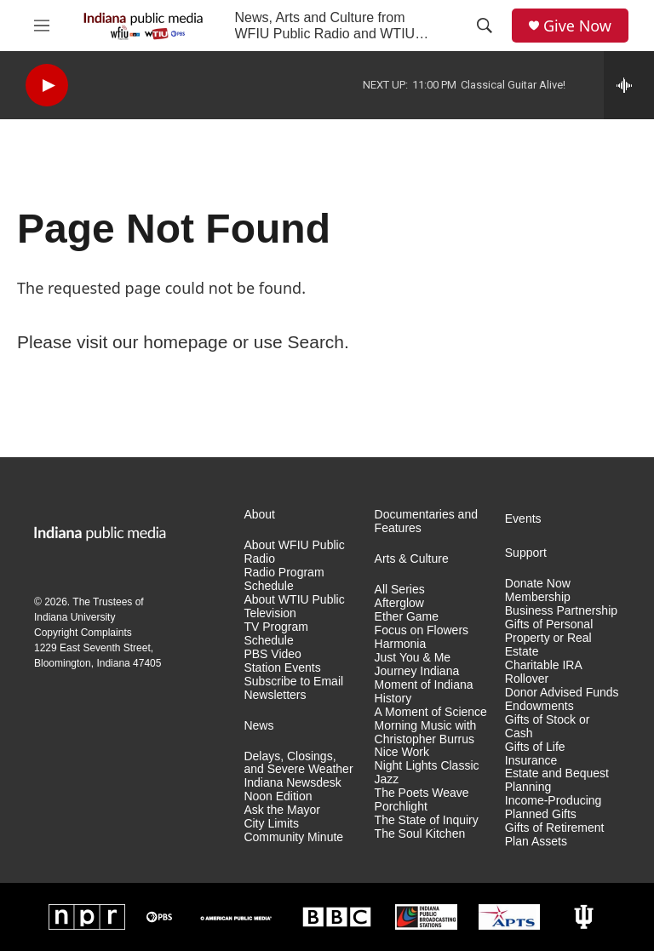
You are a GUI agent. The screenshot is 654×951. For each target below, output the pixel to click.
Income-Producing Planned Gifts (553, 807)
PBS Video (272, 654)
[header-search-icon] (484, 25)
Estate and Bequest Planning (557, 780)
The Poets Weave (422, 793)
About (259, 514)
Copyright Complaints (83, 633)
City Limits (271, 823)
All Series (400, 589)
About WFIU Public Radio (294, 552)
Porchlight (401, 806)
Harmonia (401, 644)
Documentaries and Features (426, 521)
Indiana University (74, 617)
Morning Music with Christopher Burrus (426, 732)
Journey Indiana (417, 671)
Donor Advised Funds (562, 692)
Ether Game (407, 616)
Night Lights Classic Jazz (427, 772)
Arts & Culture (412, 559)
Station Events (282, 668)
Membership (538, 597)
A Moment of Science (431, 712)
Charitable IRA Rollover (543, 672)
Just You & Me (413, 657)
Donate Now (538, 583)
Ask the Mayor (281, 810)
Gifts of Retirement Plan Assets (555, 835)
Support (526, 553)
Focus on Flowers (421, 630)
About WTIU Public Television (294, 606)
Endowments (539, 706)
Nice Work (402, 752)
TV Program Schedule (275, 634)
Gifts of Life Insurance (535, 754)
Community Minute (293, 837)
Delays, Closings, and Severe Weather (298, 763)
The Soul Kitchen (420, 834)
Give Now (577, 26)
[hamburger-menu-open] (42, 26)
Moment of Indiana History (424, 692)
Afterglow (399, 603)
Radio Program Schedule (284, 579)
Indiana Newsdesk (292, 782)
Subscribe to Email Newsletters (293, 688)
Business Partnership (561, 610)
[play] (46, 85)
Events (523, 519)
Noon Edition (278, 796)
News (258, 725)
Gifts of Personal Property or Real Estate (549, 638)
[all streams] (629, 85)
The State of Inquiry (427, 820)
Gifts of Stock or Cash (547, 726)
